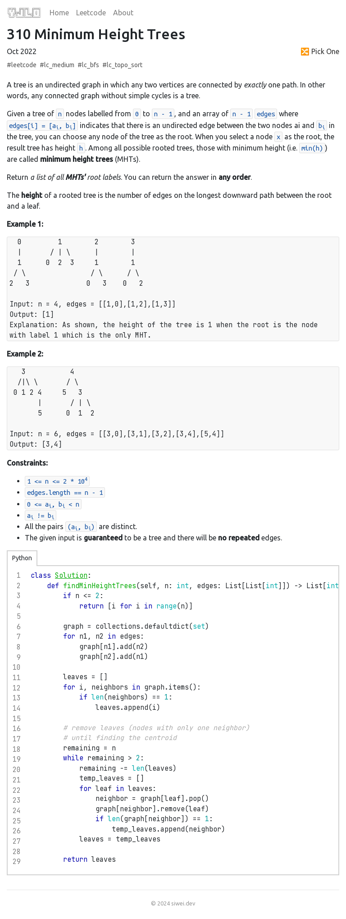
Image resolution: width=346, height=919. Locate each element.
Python (22, 558)
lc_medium (59, 65)
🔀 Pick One (319, 51)
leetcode (23, 65)
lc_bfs (90, 65)
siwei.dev (183, 903)
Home (59, 13)
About (123, 13)
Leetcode (91, 13)
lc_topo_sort (124, 65)
